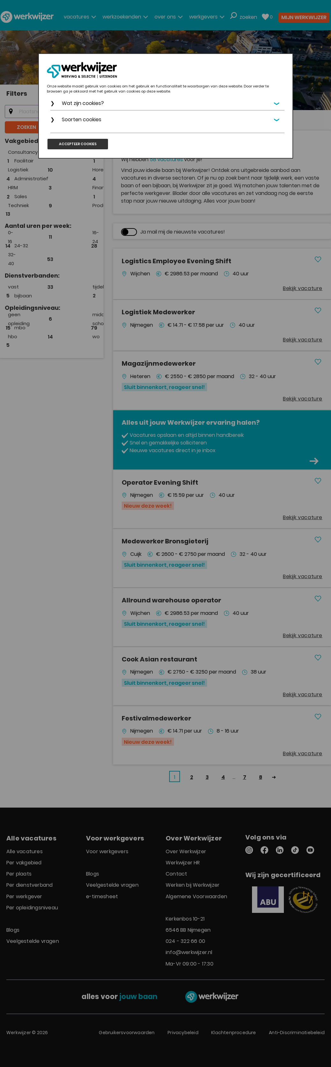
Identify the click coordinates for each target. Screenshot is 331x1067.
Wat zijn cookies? (83, 103)
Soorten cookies (82, 119)
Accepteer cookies (78, 143)
